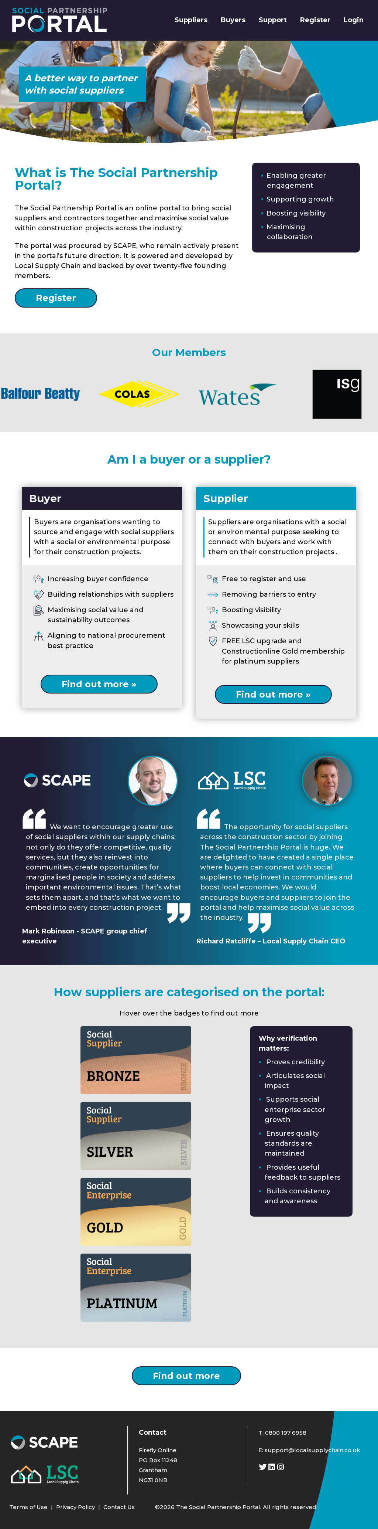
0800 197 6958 (285, 1432)
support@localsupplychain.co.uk (312, 1450)
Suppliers (191, 20)
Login (354, 20)
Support (273, 20)
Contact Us (119, 1507)
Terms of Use (28, 1507)
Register (315, 20)
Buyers (233, 20)
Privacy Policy (75, 1507)
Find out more (186, 1375)
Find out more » (99, 684)
